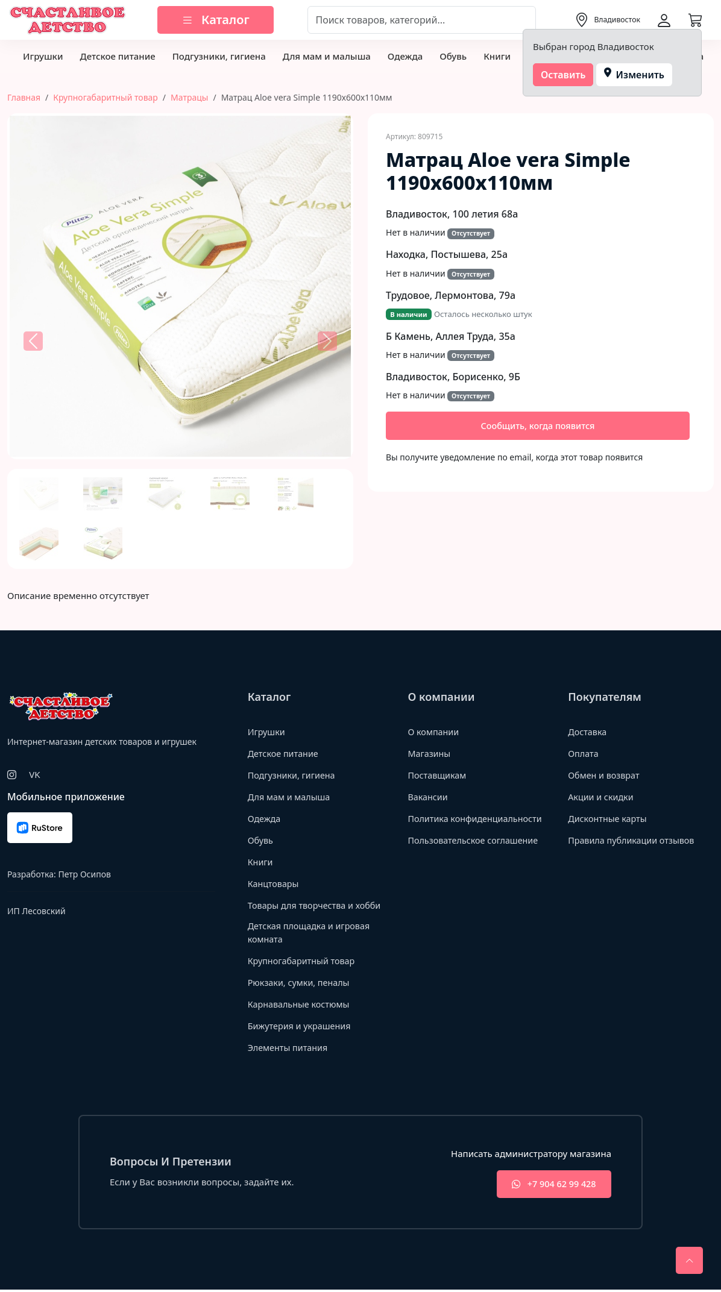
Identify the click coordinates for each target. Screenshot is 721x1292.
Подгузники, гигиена (219, 56)
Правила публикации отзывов (634, 840)
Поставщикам (438, 775)
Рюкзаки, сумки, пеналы (301, 983)
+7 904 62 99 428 (549, 1186)
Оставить (563, 74)
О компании (434, 732)
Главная (23, 97)
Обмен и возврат (605, 775)
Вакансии (428, 797)
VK (34, 774)
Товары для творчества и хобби (317, 905)
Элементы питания (290, 1049)
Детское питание (117, 56)
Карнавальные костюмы (301, 1005)
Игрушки (43, 56)
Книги (497, 56)
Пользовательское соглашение (476, 840)
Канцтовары (274, 883)
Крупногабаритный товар (105, 97)
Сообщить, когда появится (538, 426)
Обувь (453, 56)
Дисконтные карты (609, 818)
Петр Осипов (84, 874)
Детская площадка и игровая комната (312, 933)
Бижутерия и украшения (302, 1027)
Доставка (588, 732)
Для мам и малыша (327, 56)
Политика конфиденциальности (478, 818)
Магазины (430, 753)
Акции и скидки (602, 797)
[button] (33, 341)
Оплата (584, 753)
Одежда (405, 56)
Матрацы (189, 97)
